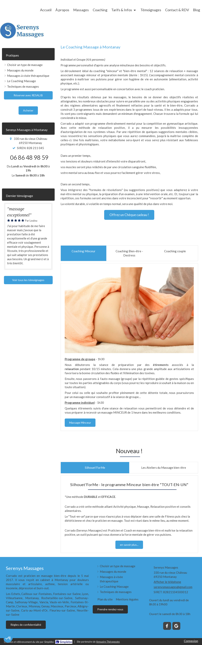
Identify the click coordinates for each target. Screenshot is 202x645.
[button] (8, 638)
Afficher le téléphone (167, 582)
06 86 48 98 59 (29, 157)
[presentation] (84, 253)
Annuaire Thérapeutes (108, 641)
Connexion (191, 641)
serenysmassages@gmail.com (173, 587)
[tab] (84, 253)
